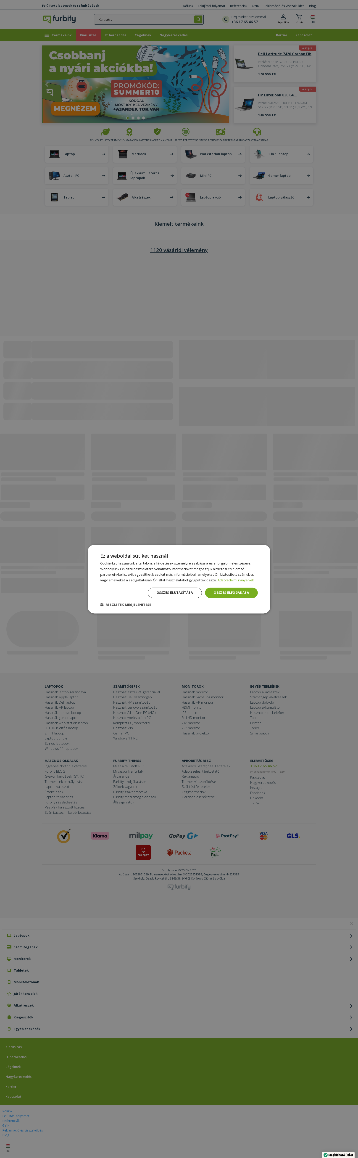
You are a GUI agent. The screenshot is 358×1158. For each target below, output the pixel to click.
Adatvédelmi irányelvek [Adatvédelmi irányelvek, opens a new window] (236, 580)
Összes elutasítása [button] (175, 592)
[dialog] (179, 579)
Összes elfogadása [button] (231, 592)
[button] (125, 604)
